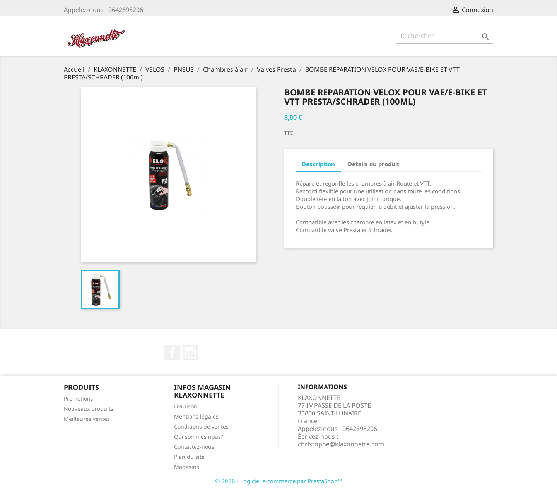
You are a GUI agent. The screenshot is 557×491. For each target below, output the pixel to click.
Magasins (186, 466)
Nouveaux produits (88, 408)
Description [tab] (318, 164)
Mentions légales (196, 416)
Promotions (78, 398)
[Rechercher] (444, 36)
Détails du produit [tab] (374, 164)
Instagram (190, 352)
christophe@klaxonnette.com (341, 444)
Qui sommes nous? (198, 436)
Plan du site (189, 456)
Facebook (172, 352)
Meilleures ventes (87, 418)
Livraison (185, 406)
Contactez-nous (194, 446)
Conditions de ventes (201, 426)
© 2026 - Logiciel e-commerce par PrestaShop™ (278, 481)
